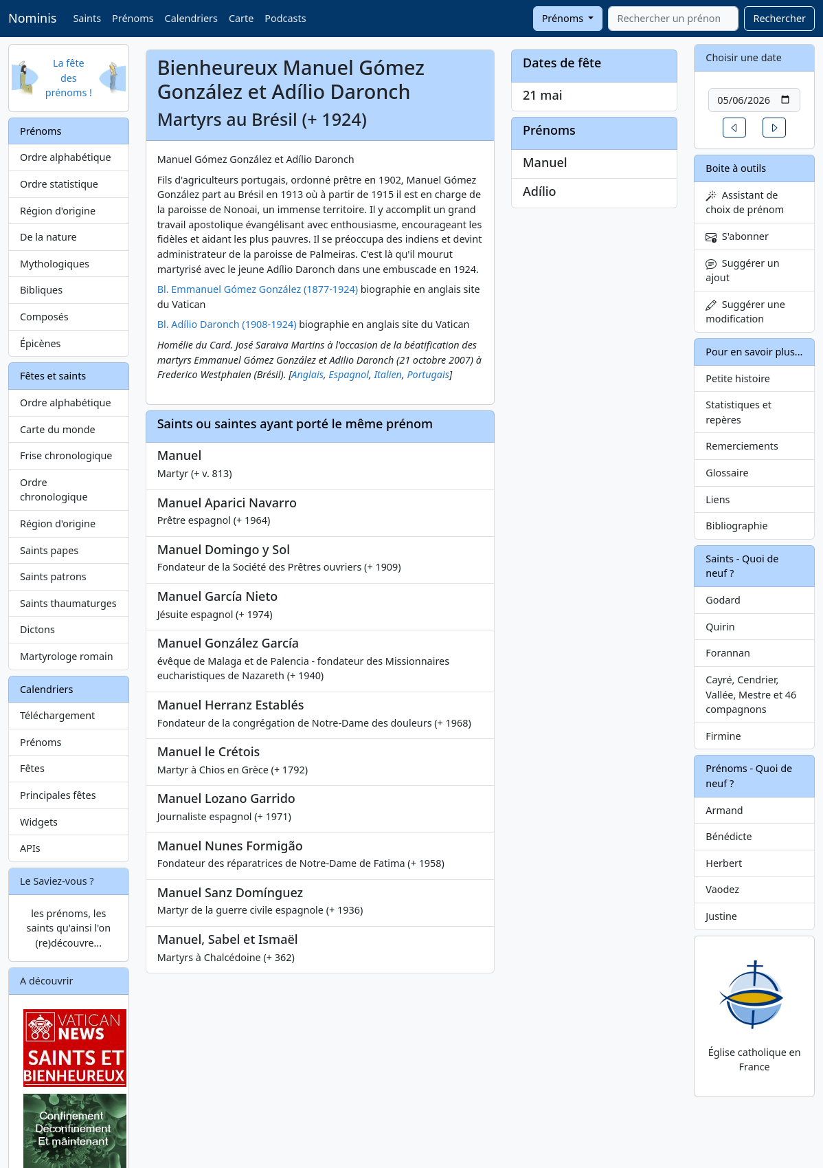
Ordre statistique (59, 183)
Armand (724, 810)
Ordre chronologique (54, 490)
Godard (723, 599)
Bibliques (41, 289)
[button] (734, 127)
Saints (87, 18)
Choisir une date (744, 57)
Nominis (32, 18)
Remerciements (742, 445)
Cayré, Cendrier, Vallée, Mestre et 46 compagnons (751, 694)
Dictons (37, 629)
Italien (388, 374)
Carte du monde (57, 429)
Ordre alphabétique (65, 157)
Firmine (723, 735)
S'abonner (737, 236)
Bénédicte (729, 836)
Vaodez (722, 889)
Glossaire (727, 472)
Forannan (728, 652)
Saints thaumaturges (68, 603)
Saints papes (49, 550)
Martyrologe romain (66, 656)
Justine (721, 916)
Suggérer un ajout (742, 270)
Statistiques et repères (738, 412)
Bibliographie (736, 525)
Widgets (39, 821)
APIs (30, 848)
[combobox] (673, 18)
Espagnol (348, 374)
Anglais (307, 374)
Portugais (428, 374)
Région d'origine (57, 210)
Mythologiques (54, 263)
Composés (44, 316)
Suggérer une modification (745, 312)
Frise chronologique (66, 455)
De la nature (48, 236)
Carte (241, 18)
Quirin (720, 626)
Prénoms (132, 18)
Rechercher (779, 18)
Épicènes (40, 343)
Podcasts (285, 18)
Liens (718, 499)
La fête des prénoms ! (68, 77)
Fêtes (32, 768)
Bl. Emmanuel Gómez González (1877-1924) (257, 289)
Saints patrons (53, 576)
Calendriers (191, 18)
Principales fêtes (58, 795)
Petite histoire (738, 378)
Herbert (724, 863)
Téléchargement (57, 715)
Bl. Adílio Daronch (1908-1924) (227, 324)
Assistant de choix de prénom (745, 202)
